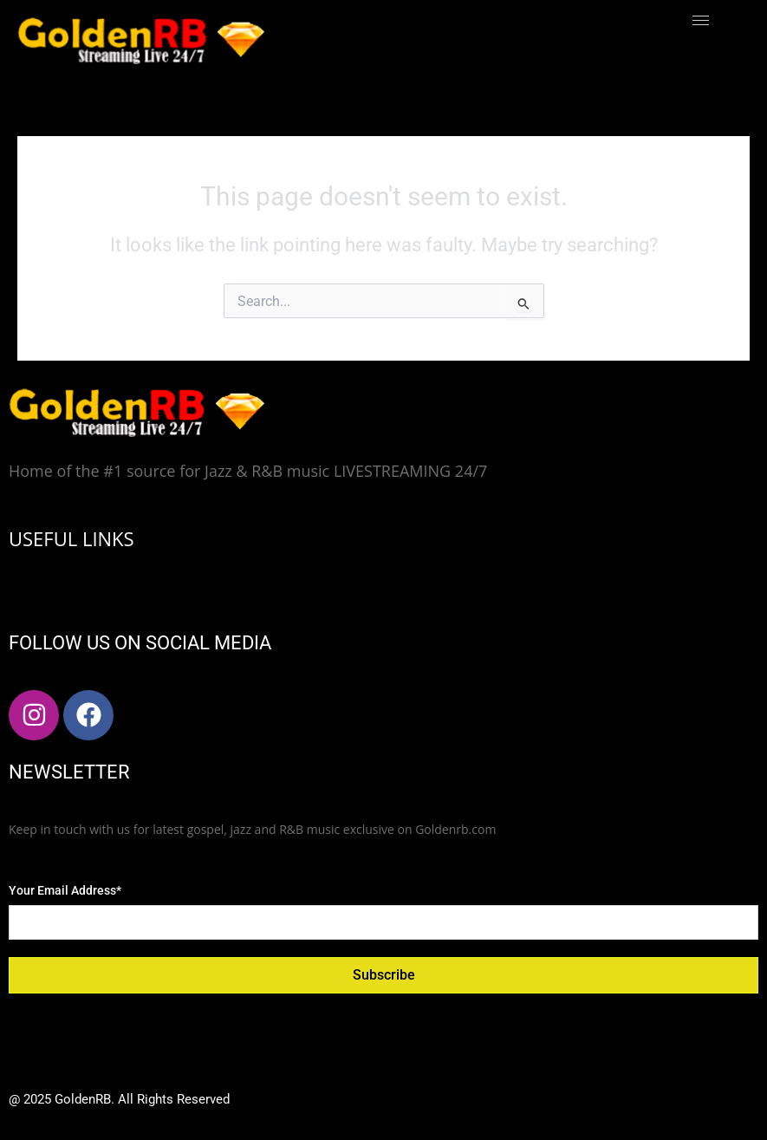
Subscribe (384, 975)
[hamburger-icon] (701, 20)
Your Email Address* (65, 890)
